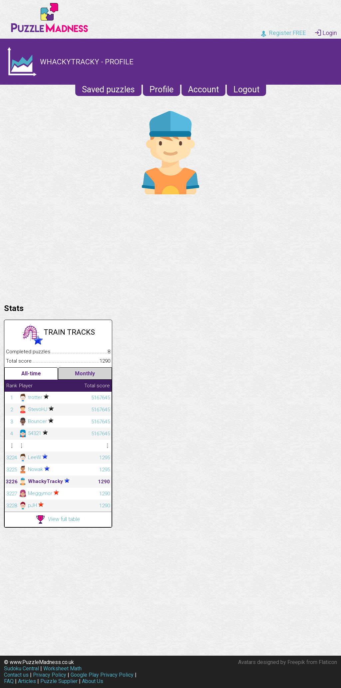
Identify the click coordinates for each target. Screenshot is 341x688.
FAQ (9, 681)
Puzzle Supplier (59, 681)
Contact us (16, 675)
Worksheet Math (62, 668)
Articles (27, 681)
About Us (92, 681)
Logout (246, 89)
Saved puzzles (108, 89)
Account (203, 89)
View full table (58, 519)
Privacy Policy (49, 675)
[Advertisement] (170, 247)
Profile (161, 89)
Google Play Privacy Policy (102, 675)
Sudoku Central (21, 668)
